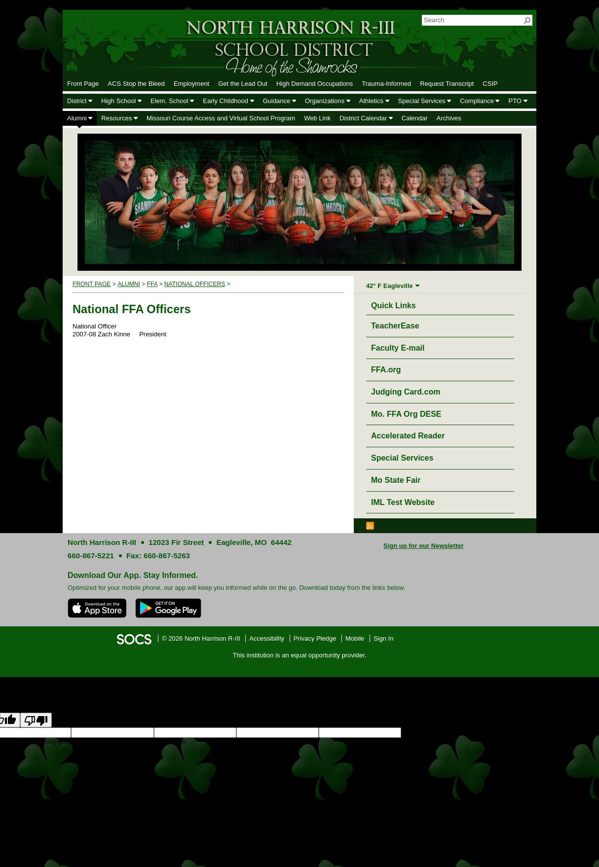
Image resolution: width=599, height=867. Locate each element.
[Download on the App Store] (97, 608)
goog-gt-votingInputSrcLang (440, 732)
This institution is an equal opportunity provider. (300, 655)
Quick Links (396, 304)
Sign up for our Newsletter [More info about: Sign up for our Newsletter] (423, 545)
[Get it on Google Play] (168, 608)
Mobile (354, 638)
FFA (152, 284)
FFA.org (386, 369)
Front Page (92, 284)
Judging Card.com (405, 392)
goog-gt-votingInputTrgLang (520, 732)
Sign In (383, 638)
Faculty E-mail (397, 348)
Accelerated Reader (408, 436)
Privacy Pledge (315, 638)
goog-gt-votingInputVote (152, 741)
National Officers (194, 284)
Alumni (128, 284)
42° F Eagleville (389, 285)
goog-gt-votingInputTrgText (79, 741)
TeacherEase (395, 326)
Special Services (402, 458)
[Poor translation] (36, 720)
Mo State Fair (395, 480)
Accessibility (266, 638)
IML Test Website (403, 502)
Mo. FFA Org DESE (406, 414)
